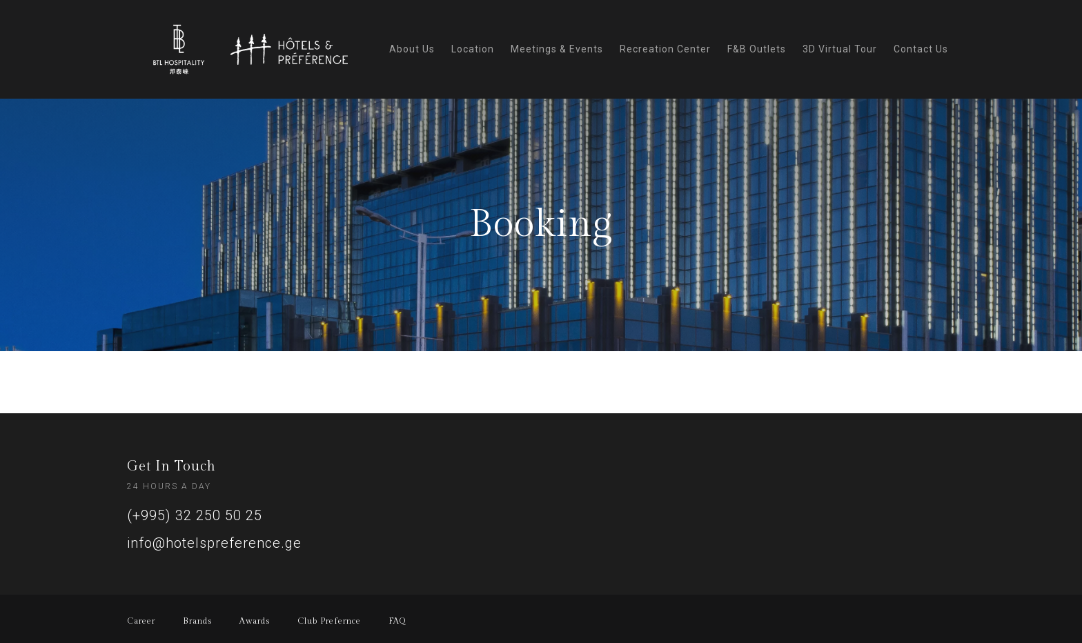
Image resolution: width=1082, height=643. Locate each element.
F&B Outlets (756, 49)
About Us (412, 49)
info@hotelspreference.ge (214, 543)
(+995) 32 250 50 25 (194, 515)
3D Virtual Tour (840, 49)
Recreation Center (665, 49)
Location (472, 49)
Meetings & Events (557, 49)
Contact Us (921, 49)
